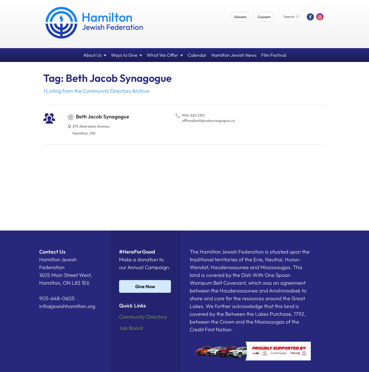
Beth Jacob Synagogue (98, 116)
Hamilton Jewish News (234, 55)
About (94, 55)
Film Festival (273, 55)
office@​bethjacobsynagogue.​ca (208, 120)
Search (292, 16)
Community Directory (143, 317)
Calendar (197, 55)
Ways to (126, 55)
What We (165, 55)
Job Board (131, 328)
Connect (264, 17)
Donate (240, 17)
